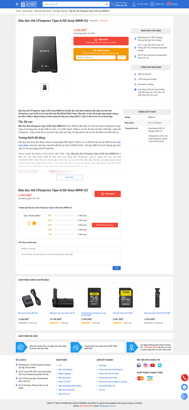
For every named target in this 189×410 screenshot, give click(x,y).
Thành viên (157, 4)
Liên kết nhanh (104, 360)
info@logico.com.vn (107, 406)
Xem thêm (69, 177)
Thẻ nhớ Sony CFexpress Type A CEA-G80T (93, 314)
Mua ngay (101, 41)
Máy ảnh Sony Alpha (43, 11)
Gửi (121, 57)
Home (18, 11)
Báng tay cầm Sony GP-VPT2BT (157, 313)
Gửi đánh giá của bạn (105, 225)
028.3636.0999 (86, 406)
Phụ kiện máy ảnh (60, 11)
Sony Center (28, 11)
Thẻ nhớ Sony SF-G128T (123, 313)
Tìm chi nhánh (140, 4)
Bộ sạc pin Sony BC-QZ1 (28, 313)
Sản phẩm (61, 360)
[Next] (170, 280)
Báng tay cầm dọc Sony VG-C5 (62, 313)
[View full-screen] (67, 31)
